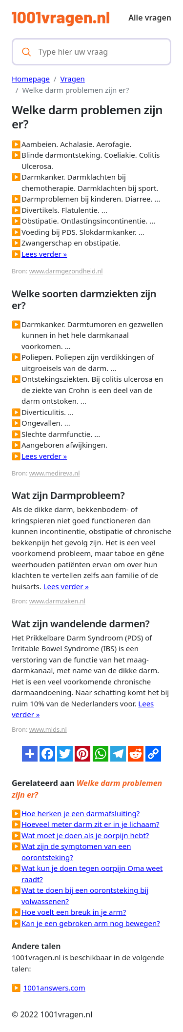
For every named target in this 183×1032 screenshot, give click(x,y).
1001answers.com (54, 987)
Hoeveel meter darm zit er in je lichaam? (90, 824)
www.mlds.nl (48, 729)
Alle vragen (149, 17)
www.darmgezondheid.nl (66, 271)
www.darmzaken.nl (57, 601)
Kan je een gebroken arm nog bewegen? (90, 923)
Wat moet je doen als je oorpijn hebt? (85, 835)
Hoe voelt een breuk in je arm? (73, 912)
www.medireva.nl (54, 473)
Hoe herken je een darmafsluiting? (80, 813)
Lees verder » (44, 254)
